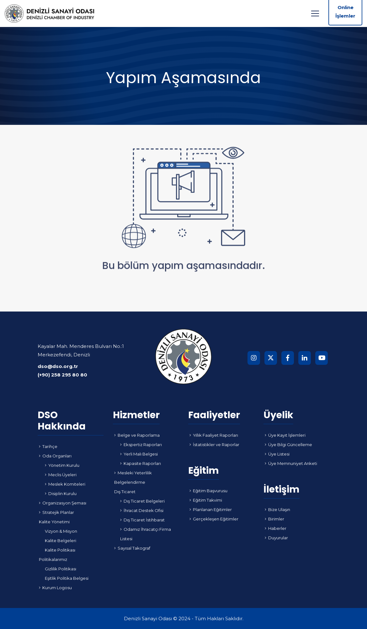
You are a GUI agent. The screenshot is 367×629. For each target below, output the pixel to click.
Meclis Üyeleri (61, 474)
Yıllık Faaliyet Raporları (213, 435)
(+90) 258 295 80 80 (62, 375)
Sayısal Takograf (132, 548)
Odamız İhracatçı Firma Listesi (145, 534)
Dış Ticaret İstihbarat (142, 519)
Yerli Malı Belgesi (139, 453)
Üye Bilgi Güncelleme (288, 444)
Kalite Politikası (60, 549)
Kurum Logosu (55, 587)
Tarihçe (48, 446)
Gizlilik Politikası (60, 568)
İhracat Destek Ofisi (141, 510)
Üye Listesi (277, 453)
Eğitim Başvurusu (208, 490)
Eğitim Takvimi (205, 500)
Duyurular (276, 537)
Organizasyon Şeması (62, 502)
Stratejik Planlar (56, 512)
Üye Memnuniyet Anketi (291, 463)
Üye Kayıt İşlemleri (285, 435)
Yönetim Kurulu (62, 465)
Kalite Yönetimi (54, 521)
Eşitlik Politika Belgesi (66, 578)
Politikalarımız (53, 559)
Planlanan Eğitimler (210, 509)
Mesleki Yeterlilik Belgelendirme (133, 477)
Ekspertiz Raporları (141, 444)
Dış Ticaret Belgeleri (142, 501)
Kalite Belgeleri (60, 540)
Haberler (275, 528)
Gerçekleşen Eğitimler (213, 518)
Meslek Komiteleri (65, 484)
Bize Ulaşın (277, 509)
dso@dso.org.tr (58, 366)
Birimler (274, 518)
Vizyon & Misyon (61, 531)
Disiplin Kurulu (61, 493)
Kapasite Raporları (140, 463)
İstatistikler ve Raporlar (214, 444)
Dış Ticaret (125, 491)
